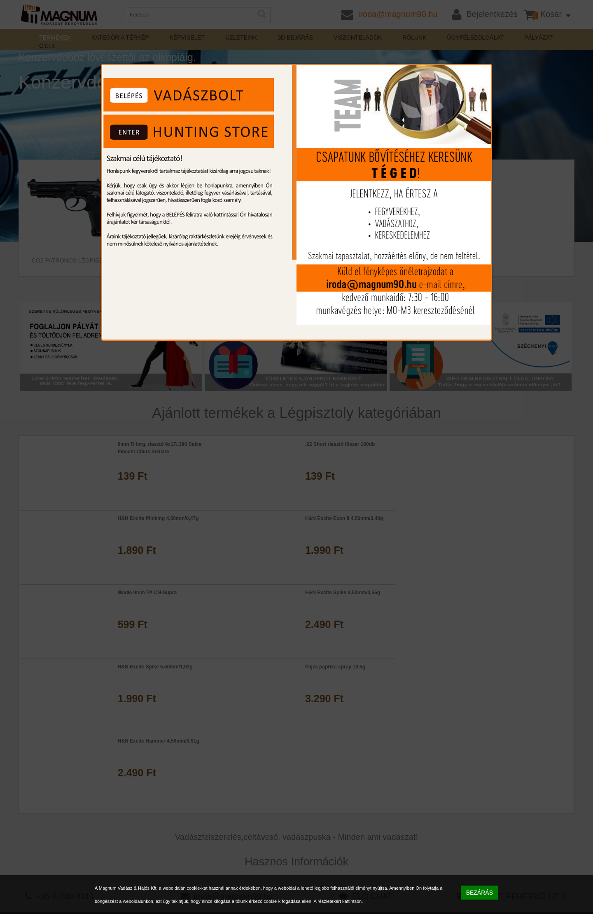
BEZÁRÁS (479, 892)
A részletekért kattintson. (338, 901)
